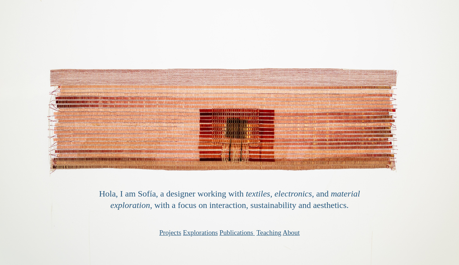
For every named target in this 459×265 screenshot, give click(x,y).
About (291, 232)
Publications (236, 232)
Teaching (268, 232)
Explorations (200, 232)
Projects (170, 232)
